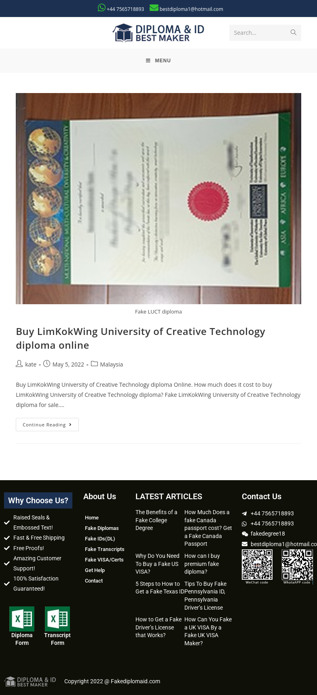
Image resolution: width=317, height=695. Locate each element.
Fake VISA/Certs (104, 560)
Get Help (95, 570)
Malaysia (111, 364)
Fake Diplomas (102, 528)
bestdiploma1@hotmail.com (191, 9)
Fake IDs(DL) (100, 539)
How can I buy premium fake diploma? (202, 564)
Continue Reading (51, 423)
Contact (94, 581)
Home (92, 518)
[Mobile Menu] (158, 61)
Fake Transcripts (105, 549)
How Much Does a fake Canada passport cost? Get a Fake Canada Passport (208, 528)
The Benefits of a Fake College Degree (156, 520)
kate (30, 364)
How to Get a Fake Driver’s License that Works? (158, 627)
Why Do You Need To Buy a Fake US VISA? (157, 564)
